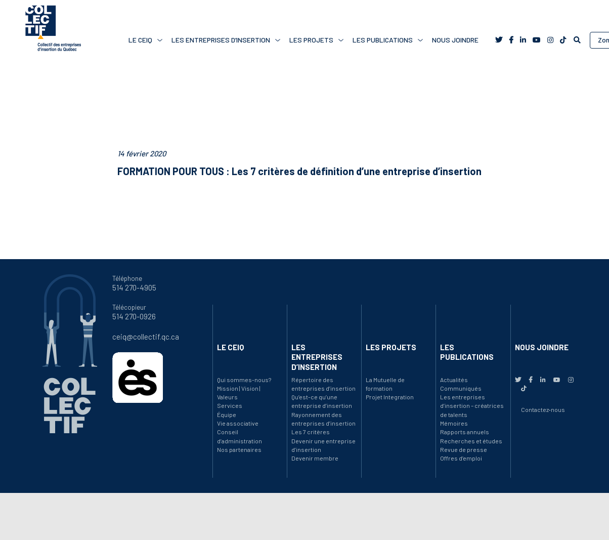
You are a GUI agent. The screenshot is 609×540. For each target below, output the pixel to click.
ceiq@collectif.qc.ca (145, 336)
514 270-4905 (134, 287)
